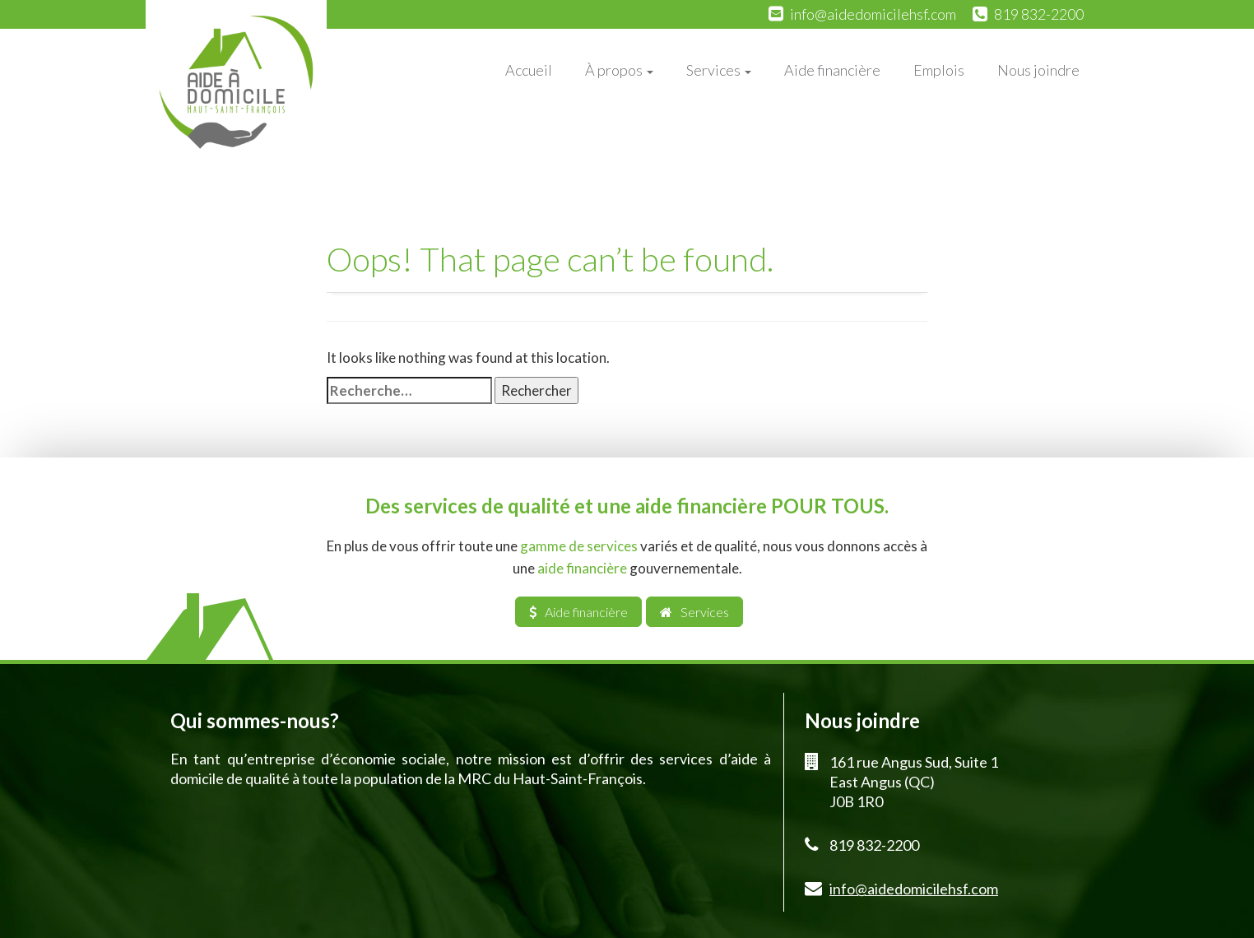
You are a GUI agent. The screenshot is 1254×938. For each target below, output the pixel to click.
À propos (619, 70)
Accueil (528, 70)
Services (718, 70)
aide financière (582, 568)
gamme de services (579, 546)
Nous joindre (1038, 70)
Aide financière (832, 70)
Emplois (938, 70)
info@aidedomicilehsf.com (873, 14)
